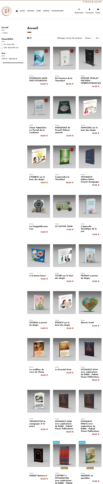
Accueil (5, 28)
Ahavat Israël (87, 323)
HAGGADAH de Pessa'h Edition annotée (62, 130)
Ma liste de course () (92, 2)
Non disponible (11, 48)
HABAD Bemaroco (38, 476)
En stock (9, 44)
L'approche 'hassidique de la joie (89, 228)
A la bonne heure (37, 276)
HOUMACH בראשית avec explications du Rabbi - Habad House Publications (90, 426)
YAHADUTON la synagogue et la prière (37, 423)
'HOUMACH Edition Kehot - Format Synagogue (90, 179)
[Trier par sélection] (88, 38)
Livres (5, 33)
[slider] (2, 62)
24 (98, 38)
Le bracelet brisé (63, 370)
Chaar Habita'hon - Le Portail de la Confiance (38, 130)
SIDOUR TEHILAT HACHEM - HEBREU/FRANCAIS (91, 80)
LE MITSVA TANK (64, 226)
